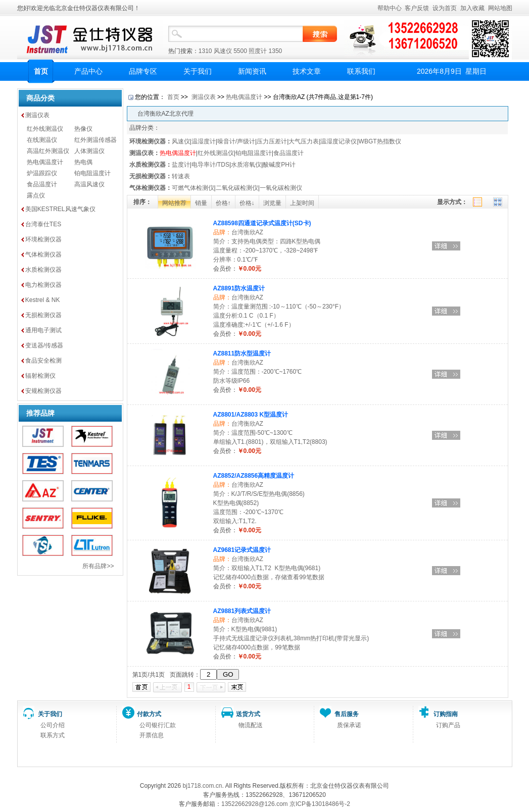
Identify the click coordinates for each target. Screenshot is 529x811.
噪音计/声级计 (236, 141)
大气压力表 (303, 141)
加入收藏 (472, 8)
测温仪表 (37, 115)
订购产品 (448, 725)
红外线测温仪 (45, 128)
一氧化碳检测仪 (281, 187)
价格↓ (247, 203)
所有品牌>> (98, 566)
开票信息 (151, 735)
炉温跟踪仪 (42, 173)
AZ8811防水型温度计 (242, 353)
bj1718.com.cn (202, 785)
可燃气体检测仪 (193, 187)
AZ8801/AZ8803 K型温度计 (250, 414)
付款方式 (149, 714)
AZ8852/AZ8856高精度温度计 (254, 475)
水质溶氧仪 (246, 164)
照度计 (258, 51)
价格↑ (223, 203)
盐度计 (181, 164)
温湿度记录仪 (338, 141)
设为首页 (444, 8)
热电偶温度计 (45, 162)
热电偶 (83, 162)
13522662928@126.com (254, 803)
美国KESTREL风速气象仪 (60, 209)
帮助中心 (389, 8)
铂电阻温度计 (92, 173)
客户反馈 (417, 8)
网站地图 (500, 8)
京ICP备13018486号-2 (320, 803)
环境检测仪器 (43, 239)
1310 (205, 51)
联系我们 (361, 71)
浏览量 (272, 203)
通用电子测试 (43, 330)
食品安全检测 (43, 360)
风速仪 (223, 51)
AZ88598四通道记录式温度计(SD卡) (262, 223)
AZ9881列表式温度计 (242, 611)
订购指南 (446, 714)
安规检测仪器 (43, 390)
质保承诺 (349, 725)
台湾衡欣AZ (247, 232)
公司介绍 (52, 725)
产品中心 (88, 71)
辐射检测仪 (40, 375)
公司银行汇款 (157, 725)
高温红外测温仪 (48, 151)
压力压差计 (272, 141)
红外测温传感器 (95, 139)
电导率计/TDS (210, 164)
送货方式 (248, 714)
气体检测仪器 (43, 254)
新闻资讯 (252, 71)
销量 (201, 203)
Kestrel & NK (42, 299)
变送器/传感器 (44, 345)
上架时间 (302, 203)
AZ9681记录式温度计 (242, 549)
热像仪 (83, 128)
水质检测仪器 (43, 269)
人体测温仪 (89, 151)
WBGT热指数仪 (380, 141)
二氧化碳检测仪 (237, 187)
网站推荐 (174, 203)
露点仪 (36, 195)
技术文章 (307, 71)
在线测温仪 (42, 139)
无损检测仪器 (43, 315)
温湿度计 (203, 141)
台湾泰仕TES (43, 224)
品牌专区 (143, 71)
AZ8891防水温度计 (239, 288)
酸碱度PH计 (279, 164)
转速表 (181, 176)
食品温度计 (42, 184)
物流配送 (250, 725)
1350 (275, 51)
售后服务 (346, 714)
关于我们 (197, 71)
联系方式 (52, 735)
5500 (240, 51)
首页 (41, 71)
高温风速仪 (89, 184)
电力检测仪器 (43, 284)
